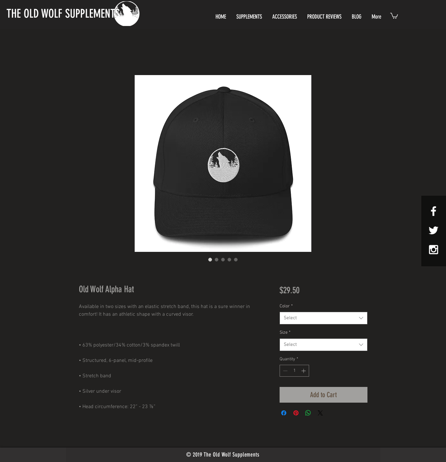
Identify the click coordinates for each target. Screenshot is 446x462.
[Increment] (304, 370)
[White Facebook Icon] (433, 211)
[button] (394, 15)
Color (286, 306)
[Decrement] (285, 370)
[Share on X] (320, 413)
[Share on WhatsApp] (308, 413)
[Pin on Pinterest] (296, 413)
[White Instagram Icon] (433, 249)
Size (285, 332)
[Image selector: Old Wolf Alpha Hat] (210, 259)
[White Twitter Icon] (433, 230)
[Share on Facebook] (284, 413)
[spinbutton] (294, 370)
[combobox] (323, 318)
